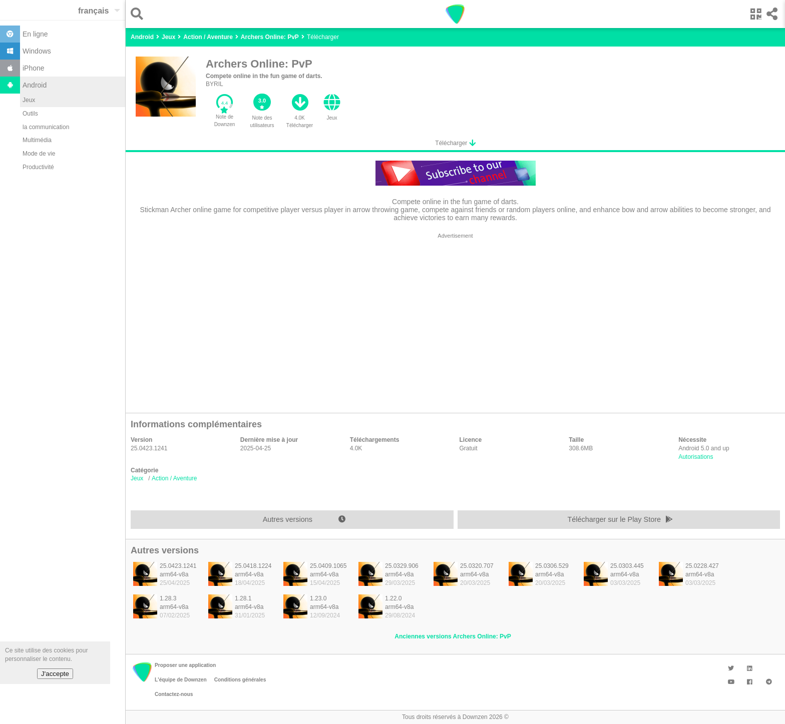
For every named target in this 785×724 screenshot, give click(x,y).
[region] (455, 320)
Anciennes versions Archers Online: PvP (453, 636)
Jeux (29, 100)
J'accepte (55, 673)
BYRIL (214, 84)
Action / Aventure (174, 478)
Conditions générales (240, 679)
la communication (46, 127)
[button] (139, 14)
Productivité (38, 167)
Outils (30, 113)
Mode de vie (39, 153)
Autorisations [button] (695, 456)
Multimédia (37, 140)
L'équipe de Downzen (181, 679)
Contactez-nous (174, 694)
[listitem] (166, 577)
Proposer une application (185, 665)
